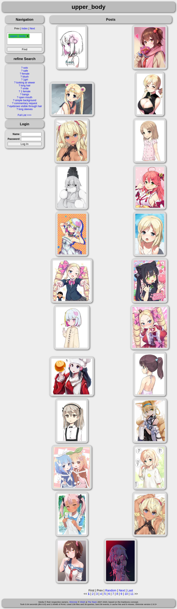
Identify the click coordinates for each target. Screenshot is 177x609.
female (25, 73)
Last (130, 590)
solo (25, 67)
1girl (25, 79)
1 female (25, 91)
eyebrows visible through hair (25, 106)
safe (25, 70)
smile (26, 88)
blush (26, 76)
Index (24, 28)
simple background (25, 100)
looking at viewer (25, 82)
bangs (25, 94)
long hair (25, 85)
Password (13, 139)
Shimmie (73, 602)
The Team (92, 602)
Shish (82, 602)
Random (110, 590)
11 (132, 593)
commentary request (25, 103)
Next (32, 28)
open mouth (25, 97)
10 (126, 593)
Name (16, 134)
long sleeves (26, 109)
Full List (22, 115)
